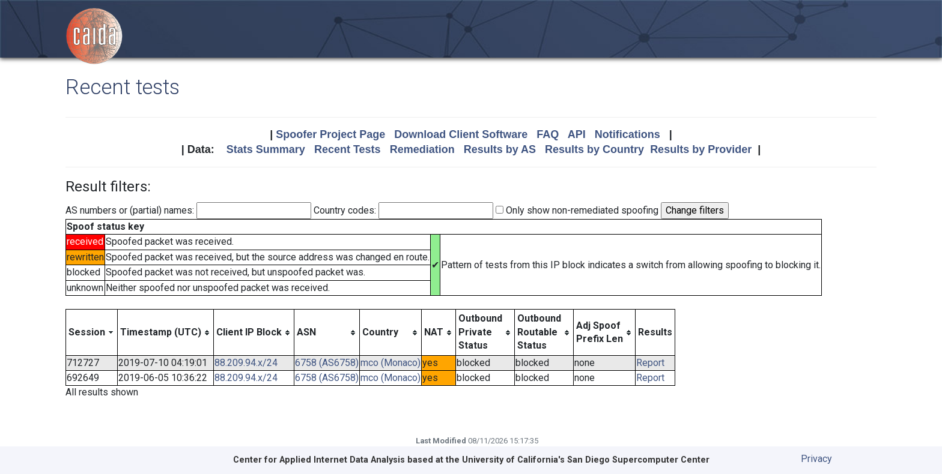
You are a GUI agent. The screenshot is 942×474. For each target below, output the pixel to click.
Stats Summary (265, 149)
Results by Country (594, 149)
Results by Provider (701, 149)
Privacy (816, 458)
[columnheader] (92, 332)
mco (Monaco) (390, 362)
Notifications (627, 134)
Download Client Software (460, 134)
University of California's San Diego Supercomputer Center (586, 460)
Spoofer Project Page (330, 134)
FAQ (547, 134)
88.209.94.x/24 (246, 362)
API (577, 134)
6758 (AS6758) (327, 362)
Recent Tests (347, 149)
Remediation (422, 149)
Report (650, 362)
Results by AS (500, 149)
